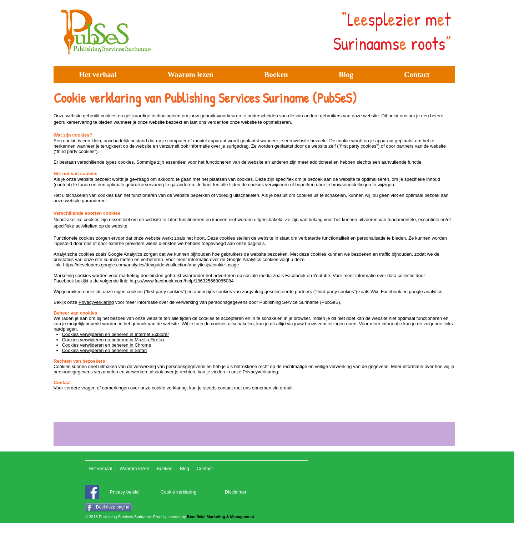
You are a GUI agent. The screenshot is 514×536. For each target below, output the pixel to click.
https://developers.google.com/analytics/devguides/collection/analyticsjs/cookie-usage (151, 264)
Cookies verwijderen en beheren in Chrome (106, 345)
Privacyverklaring (96, 302)
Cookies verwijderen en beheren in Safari (104, 350)
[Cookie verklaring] (178, 492)
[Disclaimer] (236, 492)
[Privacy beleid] (124, 492)
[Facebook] (92, 492)
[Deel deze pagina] (108, 507)
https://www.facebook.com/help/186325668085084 (181, 281)
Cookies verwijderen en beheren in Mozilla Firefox (113, 339)
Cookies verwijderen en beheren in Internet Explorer (115, 334)
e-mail (286, 387)
